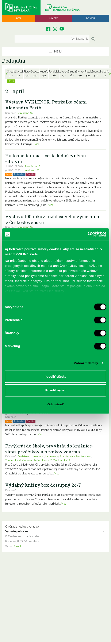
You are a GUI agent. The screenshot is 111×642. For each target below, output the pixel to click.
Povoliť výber (55, 390)
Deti (18, 18)
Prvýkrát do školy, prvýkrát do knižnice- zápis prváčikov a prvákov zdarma (49, 449)
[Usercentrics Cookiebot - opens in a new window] (87, 234)
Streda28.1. (72, 73)
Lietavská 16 (51, 456)
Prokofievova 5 (32, 166)
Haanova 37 (38, 456)
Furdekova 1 (24, 456)
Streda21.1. (11, 73)
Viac (36, 144)
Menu (55, 51)
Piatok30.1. (88, 73)
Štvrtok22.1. (19, 73)
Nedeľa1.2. (104, 73)
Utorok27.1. (64, 73)
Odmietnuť (55, 404)
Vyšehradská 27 (61, 460)
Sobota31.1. (96, 73)
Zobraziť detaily (86, 363)
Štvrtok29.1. (80, 73)
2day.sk (18, 546)
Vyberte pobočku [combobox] (16, 531)
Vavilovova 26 (25, 113)
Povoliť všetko (55, 376)
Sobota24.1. (35, 73)
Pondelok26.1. (54, 73)
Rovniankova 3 (83, 456)
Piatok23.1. (27, 73)
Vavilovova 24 (29, 460)
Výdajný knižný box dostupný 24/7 (43, 485)
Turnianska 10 (13, 460)
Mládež (53, 18)
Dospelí (90, 18)
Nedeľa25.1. (43, 73)
